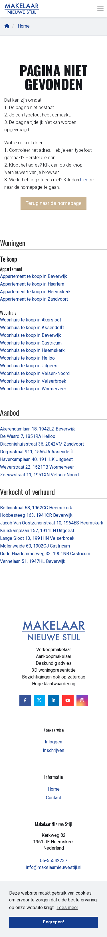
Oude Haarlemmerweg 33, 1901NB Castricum (45, 553)
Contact (53, 797)
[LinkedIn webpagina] (53, 700)
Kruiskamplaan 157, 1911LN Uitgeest (37, 530)
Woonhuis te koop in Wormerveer (33, 388)
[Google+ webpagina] (82, 700)
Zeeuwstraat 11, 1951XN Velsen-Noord (39, 474)
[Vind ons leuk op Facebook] (25, 700)
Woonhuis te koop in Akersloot (30, 320)
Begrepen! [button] (53, 922)
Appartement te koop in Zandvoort (34, 299)
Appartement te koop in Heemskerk (35, 291)
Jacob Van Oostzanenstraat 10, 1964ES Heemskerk (51, 523)
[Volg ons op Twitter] (39, 700)
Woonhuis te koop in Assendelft (32, 327)
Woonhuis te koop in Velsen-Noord (35, 373)
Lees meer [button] (67, 907)
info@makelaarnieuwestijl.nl (53, 867)
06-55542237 (53, 860)
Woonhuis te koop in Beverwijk (30, 335)
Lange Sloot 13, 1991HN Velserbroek (37, 538)
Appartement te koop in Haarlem (32, 284)
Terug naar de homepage (53, 203)
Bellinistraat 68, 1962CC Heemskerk (36, 507)
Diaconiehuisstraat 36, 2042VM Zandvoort (42, 444)
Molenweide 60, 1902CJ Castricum (35, 546)
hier (83, 180)
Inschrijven (53, 750)
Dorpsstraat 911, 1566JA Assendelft (37, 451)
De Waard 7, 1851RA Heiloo (27, 436)
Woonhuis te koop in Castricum (31, 343)
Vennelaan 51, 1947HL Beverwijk (32, 561)
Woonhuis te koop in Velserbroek (33, 381)
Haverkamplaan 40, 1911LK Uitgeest (36, 459)
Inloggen (53, 742)
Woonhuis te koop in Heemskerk (32, 350)
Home (54, 789)
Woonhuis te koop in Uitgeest (29, 365)
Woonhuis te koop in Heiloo (27, 358)
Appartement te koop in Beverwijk (33, 276)
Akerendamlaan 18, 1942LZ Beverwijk (37, 429)
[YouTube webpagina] (68, 700)
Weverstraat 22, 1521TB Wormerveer (37, 467)
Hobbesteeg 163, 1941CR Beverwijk (36, 515)
